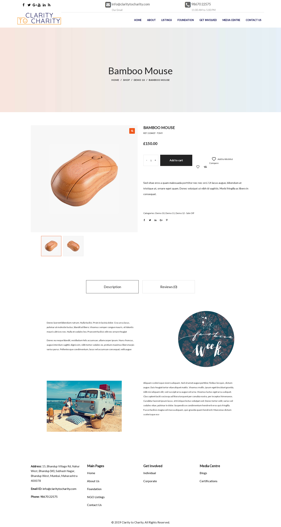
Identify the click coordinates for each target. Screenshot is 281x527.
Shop (126, 80)
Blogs (203, 473)
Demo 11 (170, 213)
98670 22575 (201, 4)
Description (112, 287)
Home (115, 80)
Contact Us (94, 505)
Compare (214, 163)
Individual (149, 473)
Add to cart (176, 160)
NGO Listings (96, 497)
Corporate (150, 481)
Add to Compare (205, 167)
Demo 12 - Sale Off (185, 213)
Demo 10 (139, 80)
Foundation (94, 489)
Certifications (208, 481)
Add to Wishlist (198, 167)
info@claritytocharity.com (131, 4)
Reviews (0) (168, 287)
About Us (93, 481)
